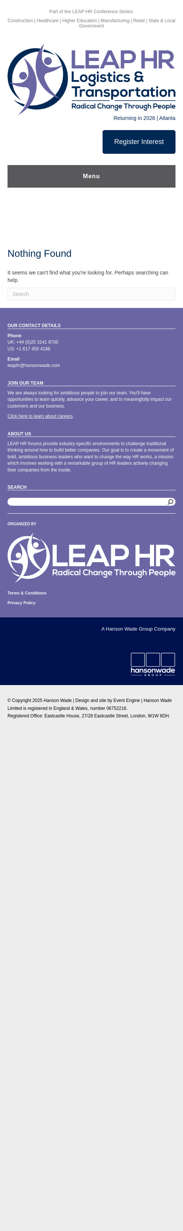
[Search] (91, 294)
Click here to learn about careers (40, 416)
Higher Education (79, 20)
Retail (139, 20)
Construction (20, 20)
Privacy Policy (22, 602)
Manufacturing (115, 20)
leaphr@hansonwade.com (34, 365)
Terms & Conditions (27, 593)
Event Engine (126, 700)
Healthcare (48, 20)
